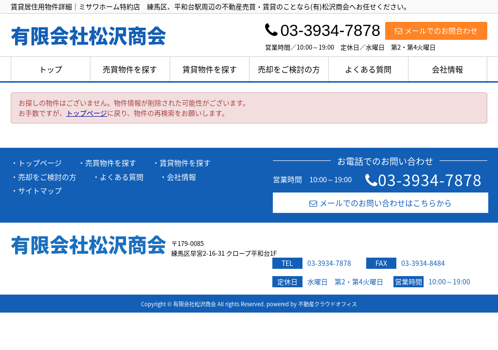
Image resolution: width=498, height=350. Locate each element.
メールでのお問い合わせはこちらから (380, 203)
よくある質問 (368, 69)
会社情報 (447, 69)
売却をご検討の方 (289, 69)
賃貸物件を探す (209, 69)
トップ (50, 69)
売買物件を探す (130, 69)
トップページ (86, 113)
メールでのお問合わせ (436, 30)
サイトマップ (40, 190)
